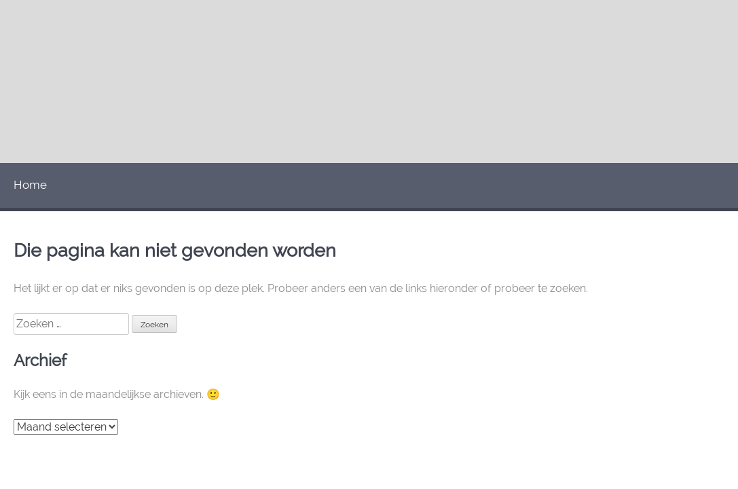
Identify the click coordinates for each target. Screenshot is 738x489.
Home (30, 185)
